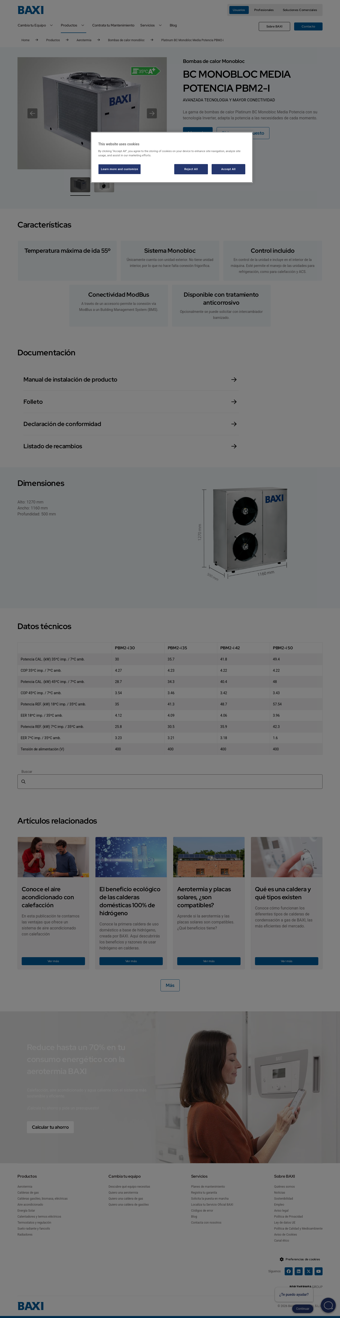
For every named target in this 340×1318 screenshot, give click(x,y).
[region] (172, 157)
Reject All (191, 169)
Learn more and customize (119, 169)
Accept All (228, 169)
